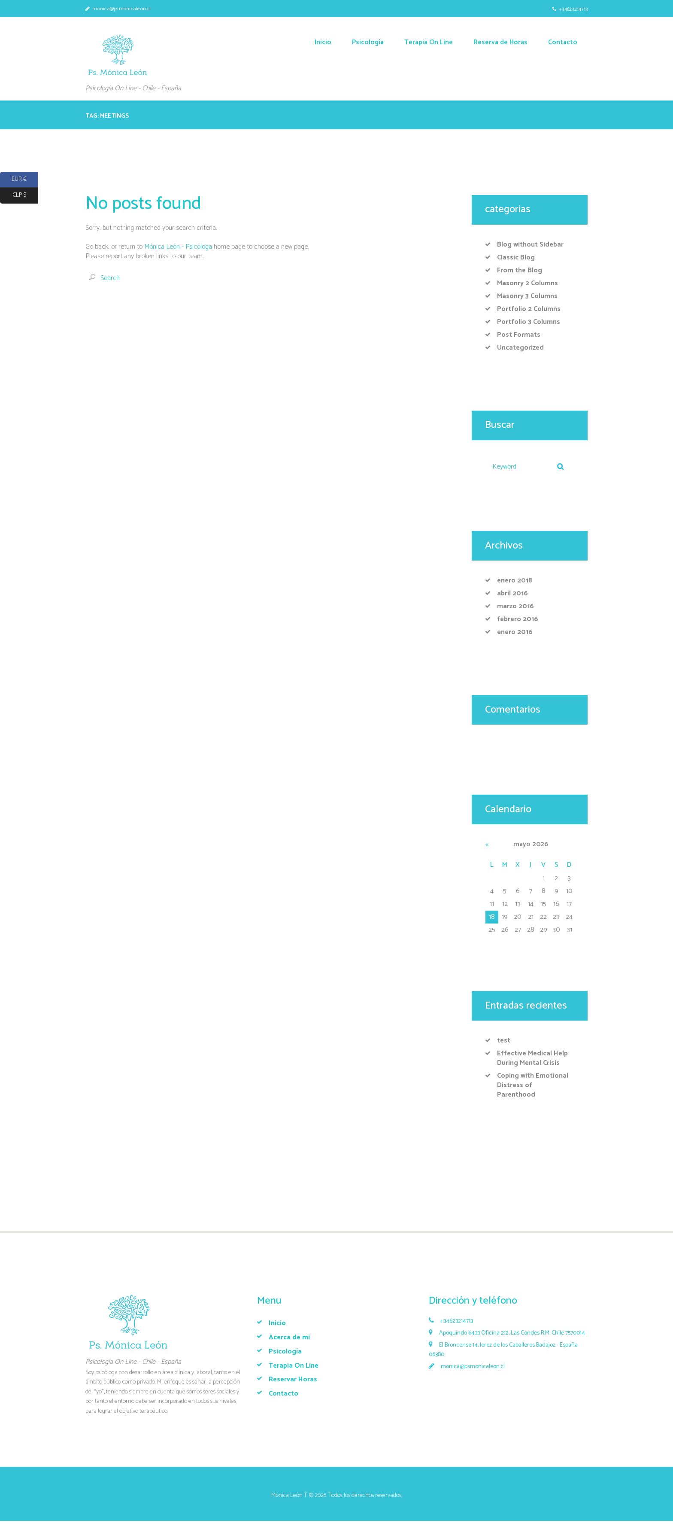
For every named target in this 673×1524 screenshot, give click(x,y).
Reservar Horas (293, 1379)
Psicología (285, 1351)
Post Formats (518, 335)
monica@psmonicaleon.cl (121, 9)
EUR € (13, 180)
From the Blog (519, 270)
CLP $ (13, 196)
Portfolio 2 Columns (529, 309)
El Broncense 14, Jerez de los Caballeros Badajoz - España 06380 (503, 1349)
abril (512, 593)
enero (514, 580)
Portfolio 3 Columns (528, 322)
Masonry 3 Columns (527, 296)
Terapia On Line (293, 1365)
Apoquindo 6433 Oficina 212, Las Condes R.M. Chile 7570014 (512, 1333)
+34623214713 (573, 9)
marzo (515, 606)
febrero (517, 619)
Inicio (277, 1323)
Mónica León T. (289, 1495)
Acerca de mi (289, 1337)
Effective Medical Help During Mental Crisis (532, 1058)
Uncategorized (520, 348)
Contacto (283, 1393)
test (503, 1040)
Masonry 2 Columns (527, 283)
